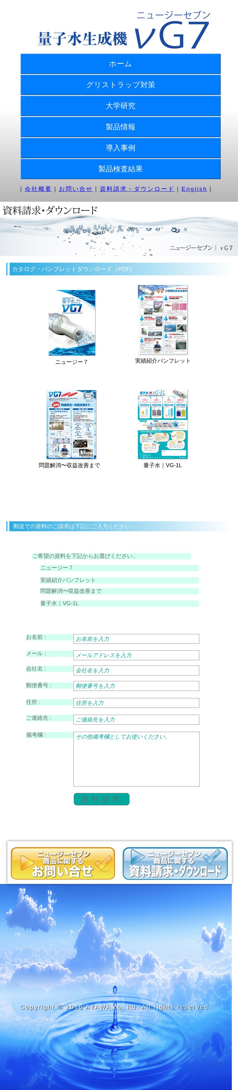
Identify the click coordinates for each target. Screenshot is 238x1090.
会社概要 (38, 189)
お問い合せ (76, 189)
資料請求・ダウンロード (137, 189)
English (194, 189)
